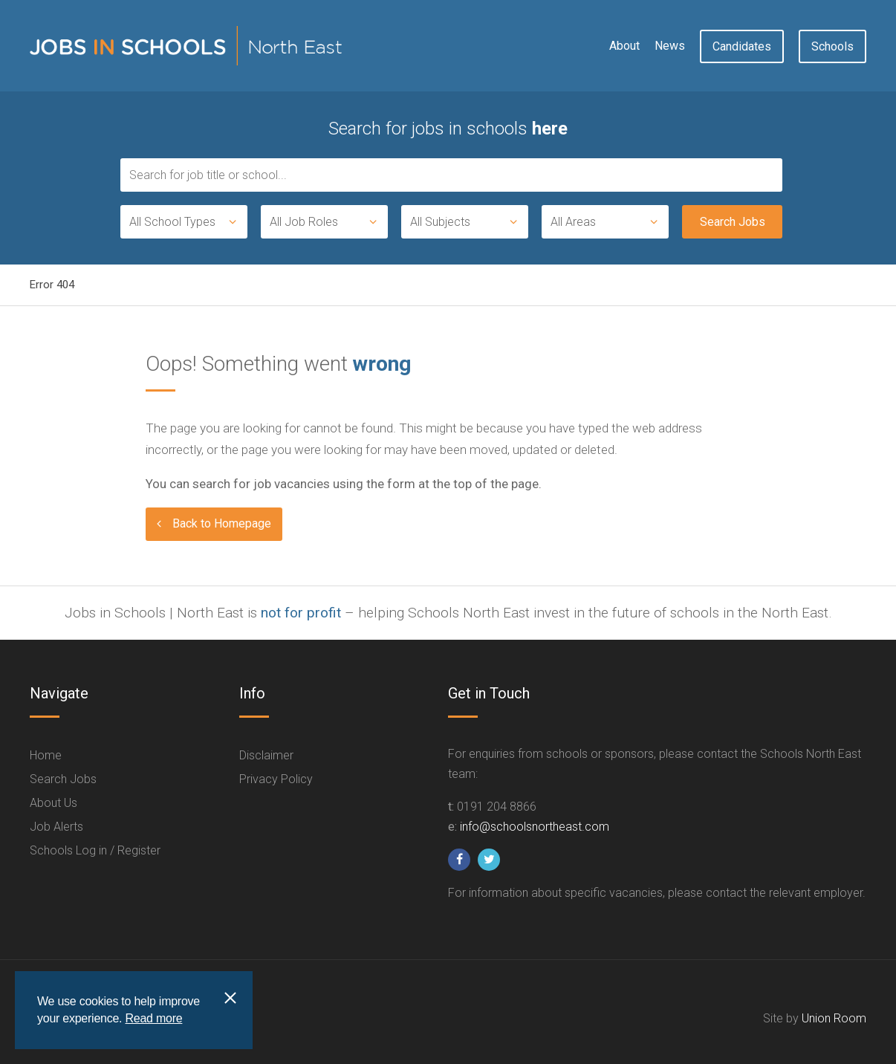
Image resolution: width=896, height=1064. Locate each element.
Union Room (834, 1018)
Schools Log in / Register (95, 850)
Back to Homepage (221, 523)
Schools (832, 46)
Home (46, 755)
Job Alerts (56, 827)
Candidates (741, 46)
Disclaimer (266, 755)
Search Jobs (63, 779)
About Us (53, 803)
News (670, 46)
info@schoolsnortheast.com (534, 827)
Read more (153, 1018)
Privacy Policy (276, 779)
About (624, 46)
